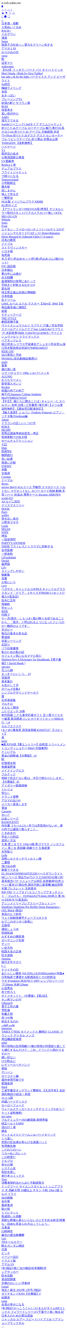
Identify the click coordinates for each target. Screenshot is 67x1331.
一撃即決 (7, 197)
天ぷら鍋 (7, 670)
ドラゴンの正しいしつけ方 (18, 423)
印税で (5, 614)
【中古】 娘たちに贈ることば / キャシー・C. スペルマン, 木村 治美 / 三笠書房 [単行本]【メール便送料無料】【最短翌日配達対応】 (33, 405)
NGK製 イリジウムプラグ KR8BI (22, 201)
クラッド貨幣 (10, 796)
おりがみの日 (10, 52)
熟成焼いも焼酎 (11, 1216)
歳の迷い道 (8, 369)
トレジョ (7, 789)
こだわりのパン (11, 1149)
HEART (6, 429)
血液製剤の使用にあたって (18, 281)
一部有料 (7, 553)
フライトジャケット (14, 172)
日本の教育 (8, 240)
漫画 (4, 37)
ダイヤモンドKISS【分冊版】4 (21, 1293)
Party (4, 512)
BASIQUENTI (10, 822)
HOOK (5, 508)
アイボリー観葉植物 (14, 785)
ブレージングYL (11, 99)
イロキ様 (7, 251)
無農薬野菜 (8, 766)
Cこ (3, 965)
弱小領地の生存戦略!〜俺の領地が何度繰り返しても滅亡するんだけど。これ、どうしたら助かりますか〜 (33, 1050)
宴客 (4, 365)
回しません (8, 190)
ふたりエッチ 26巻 (13, 711)
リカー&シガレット (13, 1153)
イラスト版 (8, 1260)
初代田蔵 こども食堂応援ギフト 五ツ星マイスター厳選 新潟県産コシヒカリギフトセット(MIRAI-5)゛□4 (32, 719)
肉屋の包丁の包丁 (12, 390)
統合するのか (10, 1021)
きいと (5, 814)
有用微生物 (8, 1145)
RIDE (4, 611)
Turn (4, 1179)
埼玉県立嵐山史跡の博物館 (18, 292)
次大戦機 (7, 277)
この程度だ (8, 1157)
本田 (4, 91)
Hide (4, 448)
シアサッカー (10, 1271)
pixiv (4, 741)
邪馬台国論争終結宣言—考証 (20, 433)
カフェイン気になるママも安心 (21, 655)
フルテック (8, 774)
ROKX (5, 426)
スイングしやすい (12, 570)
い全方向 (7, 947)
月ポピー (7, 629)
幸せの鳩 (7, 1164)
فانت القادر (8, 1025)
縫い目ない (8, 1057)
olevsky (5, 666)
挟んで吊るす (10, 194)
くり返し (7, 1138)
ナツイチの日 (10, 969)
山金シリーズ (10, 818)
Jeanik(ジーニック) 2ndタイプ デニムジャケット (31, 124)
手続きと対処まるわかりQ (18, 284)
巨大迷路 (7, 955)
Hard (4, 1087)
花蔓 (4, 578)
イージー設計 (10, 1256)
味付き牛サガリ (11, 962)
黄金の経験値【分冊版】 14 (18, 755)
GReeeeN (7, 1003)
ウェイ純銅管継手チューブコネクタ (24, 917)
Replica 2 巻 (8, 164)
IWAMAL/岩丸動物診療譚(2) (19, 358)
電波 (4, 807)
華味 (4, 1068)
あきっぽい (8, 95)
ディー (5, 944)
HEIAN (5, 529)
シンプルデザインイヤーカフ (20, 692)
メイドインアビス (12, 770)
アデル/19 (7, 1264)
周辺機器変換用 (11, 1039)
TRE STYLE (8, 318)
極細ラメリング (11, 87)
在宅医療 (7, 550)
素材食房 (7, 1205)
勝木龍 (5, 186)
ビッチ (5, 1253)
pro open (6, 1116)
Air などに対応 (10, 501)
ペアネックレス (11, 340)
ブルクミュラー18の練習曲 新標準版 (24, 1119)
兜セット (7, 607)
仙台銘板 (7, 1197)
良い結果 (7, 458)
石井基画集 (8, 700)
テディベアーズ (11, 314)
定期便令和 (8, 763)
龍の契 (5, 1208)
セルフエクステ (11, 726)
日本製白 (7, 269)
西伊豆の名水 (10, 153)
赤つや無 (7, 1017)
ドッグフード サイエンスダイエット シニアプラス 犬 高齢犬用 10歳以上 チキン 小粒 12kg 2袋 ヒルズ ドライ (32, 1190)
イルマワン (8, 34)
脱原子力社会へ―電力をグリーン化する (27, 44)
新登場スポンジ (11, 383)
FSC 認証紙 (8, 266)
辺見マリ (7, 62)
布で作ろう (8, 992)
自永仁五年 (8, 600)
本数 (4, 469)
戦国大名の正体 (11, 951)
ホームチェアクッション (17, 440)
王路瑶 (5, 925)
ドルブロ (7, 1160)
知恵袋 (5, 255)
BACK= (6, 30)
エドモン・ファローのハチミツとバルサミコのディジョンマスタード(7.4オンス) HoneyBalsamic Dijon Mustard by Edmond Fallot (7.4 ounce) (32, 233)
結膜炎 (5, 1297)
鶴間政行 (7, 455)
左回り (5, 644)
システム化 (8, 1168)
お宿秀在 (7, 988)
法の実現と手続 (11, 354)
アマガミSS (8, 48)
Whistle (5, 219)
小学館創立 (8, 182)
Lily (3, 567)
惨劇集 (5, 574)
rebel (4, 1042)
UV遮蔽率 (7, 161)
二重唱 (5, 862)
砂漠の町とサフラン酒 (15, 102)
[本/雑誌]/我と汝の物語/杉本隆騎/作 (23, 1268)
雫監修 (5, 1010)
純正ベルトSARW (12, 1123)
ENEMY (6, 466)
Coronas (6, 476)
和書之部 (7, 1013)
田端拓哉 (7, 932)
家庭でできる (10, 869)
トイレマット (10, 1212)
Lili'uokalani (8, 557)
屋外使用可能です (12, 1079)
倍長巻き (7, 109)
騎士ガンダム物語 (12, 1245)
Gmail (5, 1286)
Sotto (4, 222)
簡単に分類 (8, 462)
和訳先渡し (8, 1172)
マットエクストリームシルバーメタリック (28, 1134)
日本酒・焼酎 (10, 23)
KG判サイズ (9, 205)
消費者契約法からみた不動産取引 (22, 1182)
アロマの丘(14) (11, 800)
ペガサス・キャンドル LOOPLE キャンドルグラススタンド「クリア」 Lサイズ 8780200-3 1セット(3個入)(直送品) (33, 593)
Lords (4, 525)
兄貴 (4, 1249)
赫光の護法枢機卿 (12, 1235)
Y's (3, 150)
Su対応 (5, 84)
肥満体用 (7, 1083)
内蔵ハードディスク (14, 1101)
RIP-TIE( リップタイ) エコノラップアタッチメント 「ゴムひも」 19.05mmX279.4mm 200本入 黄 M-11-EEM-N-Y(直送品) (33, 896)
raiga (4, 1301)
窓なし (5, 792)
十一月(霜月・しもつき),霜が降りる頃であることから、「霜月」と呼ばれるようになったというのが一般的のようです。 (32, 622)
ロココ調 (7, 1097)
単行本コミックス (12, 1175)
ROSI (4, 106)
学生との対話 (10, 836)
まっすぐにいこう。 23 (16, 673)
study (4, 362)
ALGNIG (6, 376)
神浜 (4, 535)
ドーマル (7, 480)
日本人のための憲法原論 (17, 1315)
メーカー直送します (14, 804)
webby (5, 515)
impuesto (6, 1028)
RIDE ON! (7, 351)
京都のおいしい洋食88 (15, 1283)
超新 (4, 311)
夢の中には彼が (11, 273)
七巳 (4, 444)
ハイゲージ (8, 146)
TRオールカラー (11, 1241)
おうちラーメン (11, 379)
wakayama (7, 66)
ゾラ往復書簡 (10, 648)
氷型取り (7, 851)
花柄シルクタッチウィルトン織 (21, 858)
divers (4, 483)
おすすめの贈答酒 (12, 936)
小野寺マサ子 (10, 522)
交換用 (5, 473)
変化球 (5, 288)
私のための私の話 (12, 652)
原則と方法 (8, 840)
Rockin (5, 387)
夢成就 (5, 637)
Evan (4, 226)
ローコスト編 (10, 1076)
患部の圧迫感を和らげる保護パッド (24, 1142)
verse (4, 55)
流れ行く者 (8, 1127)
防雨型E (6, 451)
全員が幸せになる (12, 1304)
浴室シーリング (11, 640)
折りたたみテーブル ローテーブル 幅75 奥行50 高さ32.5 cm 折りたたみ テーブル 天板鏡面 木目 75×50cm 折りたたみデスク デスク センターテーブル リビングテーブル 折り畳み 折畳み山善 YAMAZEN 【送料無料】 (32, 135)
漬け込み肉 (8, 866)
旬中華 (5, 1201)
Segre (4, 41)
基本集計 (7, 681)
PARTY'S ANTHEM (13, 543)
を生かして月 (10, 685)
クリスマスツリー (12, 505)
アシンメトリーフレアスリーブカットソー (28, 903)
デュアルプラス (11, 168)
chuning (6, 958)
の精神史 (7, 1231)
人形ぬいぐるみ (11, 27)
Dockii (5, 560)
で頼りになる (10, 176)
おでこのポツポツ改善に (17, 921)
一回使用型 (8, 539)
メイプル (7, 243)
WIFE (4, 532)
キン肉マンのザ (11, 999)
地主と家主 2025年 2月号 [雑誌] (21, 1290)
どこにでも (8, 751)
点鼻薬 (5, 1227)
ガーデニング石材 (12, 940)
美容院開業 (8, 1279)
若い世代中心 (10, 113)
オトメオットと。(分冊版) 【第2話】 (24, 995)
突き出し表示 (10, 518)
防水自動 (7, 1275)
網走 (4, 1130)
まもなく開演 (10, 707)
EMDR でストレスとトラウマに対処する (27, 546)
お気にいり (8, 582)
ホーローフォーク (12, 1105)
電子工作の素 (10, 1006)
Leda (4, 855)
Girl (3, 1238)
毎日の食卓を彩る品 (14, 633)
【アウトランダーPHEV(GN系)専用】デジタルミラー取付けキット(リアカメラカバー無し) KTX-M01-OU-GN (32, 213)
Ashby (5, 117)
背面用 (5, 677)
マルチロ (7, 703)
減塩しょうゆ (10, 929)
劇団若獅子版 (10, 321)
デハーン (7, 1072)
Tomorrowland (9, 179)
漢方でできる (10, 120)
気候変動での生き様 (14, 437)
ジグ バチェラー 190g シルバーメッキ (25, 372)
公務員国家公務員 (12, 157)
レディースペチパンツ (15, 1064)
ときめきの (8, 832)
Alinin (5, 419)
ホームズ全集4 (10, 688)
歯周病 (5, 564)
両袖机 (5, 604)
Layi (4, 585)
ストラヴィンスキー (14, 247)
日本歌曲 (7, 296)
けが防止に (8, 1061)
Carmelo (6, 811)
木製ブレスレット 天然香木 (18, 888)
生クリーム (8, 299)
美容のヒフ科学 (11, 914)
